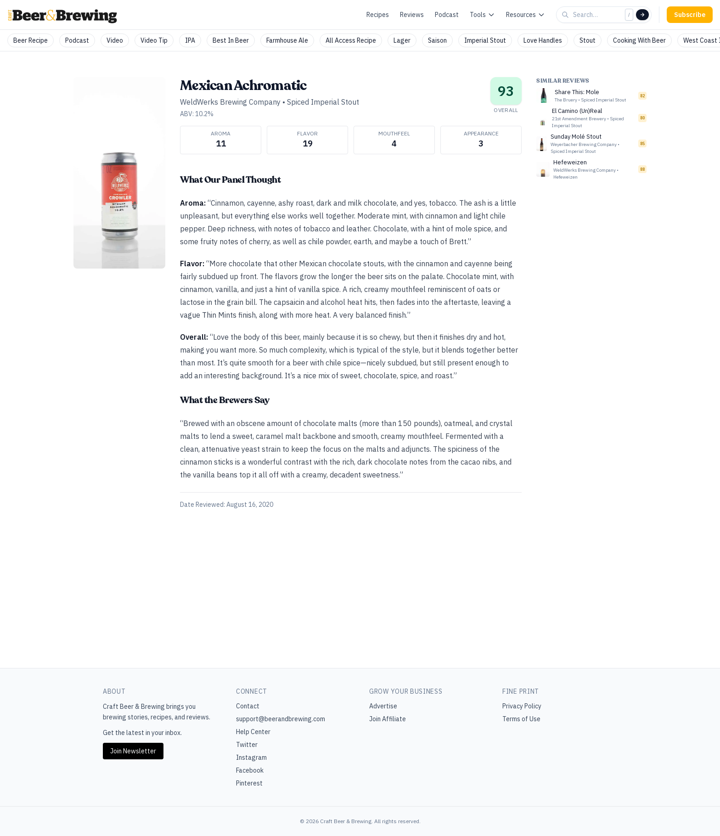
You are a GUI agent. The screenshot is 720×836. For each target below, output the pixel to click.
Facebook (250, 770)
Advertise (383, 706)
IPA (190, 40)
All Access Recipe (351, 40)
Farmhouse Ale (287, 40)
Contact (247, 706)
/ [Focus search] (629, 14)
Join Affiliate (387, 719)
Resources (525, 15)
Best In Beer (231, 40)
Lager (402, 40)
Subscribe (689, 15)
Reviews (412, 15)
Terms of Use (521, 719)
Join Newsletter (133, 751)
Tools (482, 15)
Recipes (377, 15)
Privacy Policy (521, 706)
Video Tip (154, 40)
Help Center (253, 732)
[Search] (642, 14)
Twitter (247, 745)
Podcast (447, 15)
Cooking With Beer (639, 40)
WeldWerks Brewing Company (230, 102)
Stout (587, 40)
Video (115, 40)
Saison (437, 40)
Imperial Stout (485, 40)
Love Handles (542, 40)
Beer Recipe (30, 40)
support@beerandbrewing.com (280, 719)
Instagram (251, 757)
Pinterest (249, 783)
